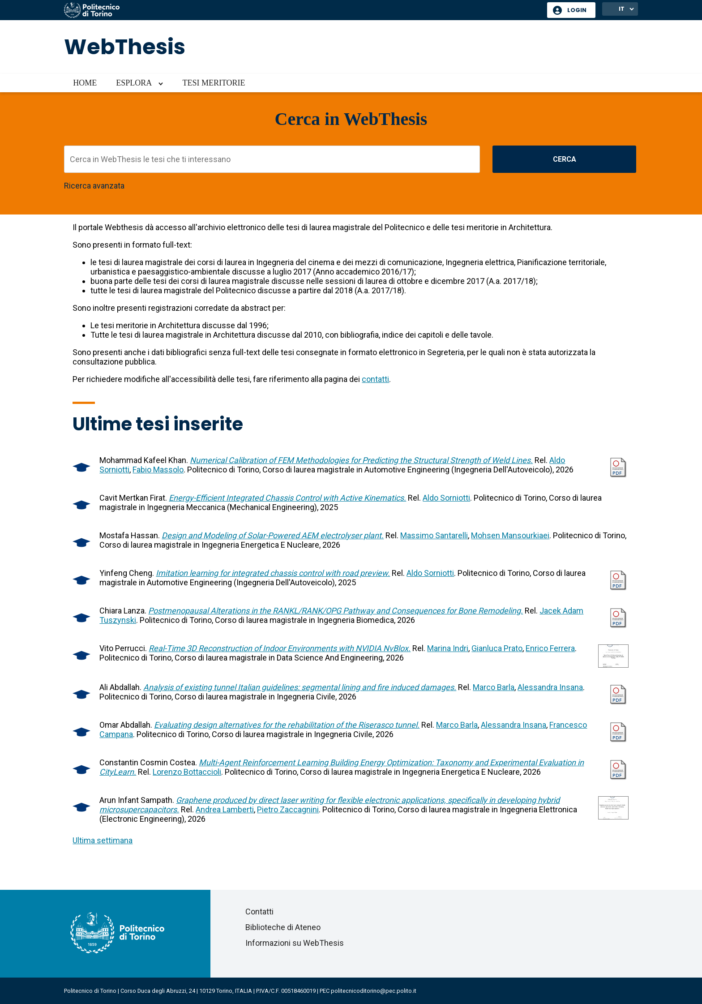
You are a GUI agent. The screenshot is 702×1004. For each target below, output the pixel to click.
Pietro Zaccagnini (288, 809)
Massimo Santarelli (434, 535)
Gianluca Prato (496, 648)
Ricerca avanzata (94, 185)
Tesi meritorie (213, 82)
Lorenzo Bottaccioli (187, 772)
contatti (375, 379)
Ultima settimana (103, 840)
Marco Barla (493, 687)
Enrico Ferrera (550, 648)
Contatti (259, 911)
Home (85, 82)
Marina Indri (447, 648)
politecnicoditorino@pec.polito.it (373, 990)
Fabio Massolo (158, 469)
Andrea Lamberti (225, 809)
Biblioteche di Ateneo (283, 927)
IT (622, 9)
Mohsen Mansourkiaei (510, 535)
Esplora (134, 82)
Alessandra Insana (550, 687)
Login (576, 10)
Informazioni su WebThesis (294, 943)
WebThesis (124, 47)
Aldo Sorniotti (446, 497)
